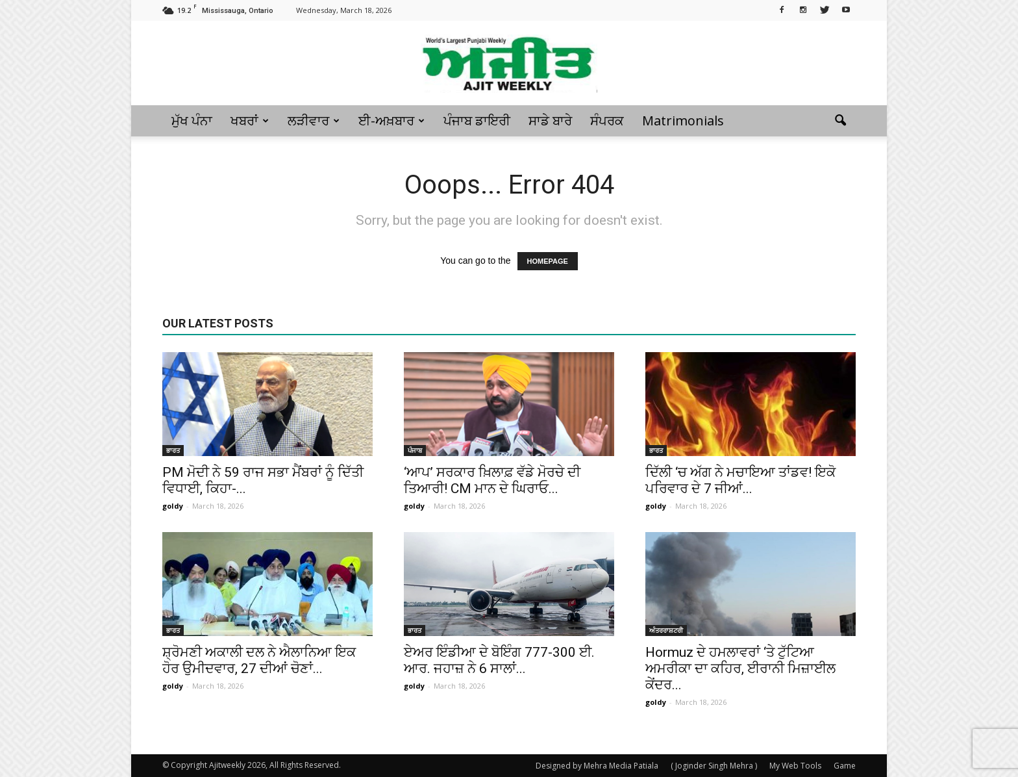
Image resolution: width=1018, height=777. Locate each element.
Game (845, 765)
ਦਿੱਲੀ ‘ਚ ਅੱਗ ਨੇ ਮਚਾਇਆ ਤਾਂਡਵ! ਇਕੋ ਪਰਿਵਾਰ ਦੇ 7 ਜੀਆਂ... (740, 480)
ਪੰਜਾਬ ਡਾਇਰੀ (476, 120)
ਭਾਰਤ (173, 450)
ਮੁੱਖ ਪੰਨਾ (191, 120)
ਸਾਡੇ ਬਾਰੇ (550, 120)
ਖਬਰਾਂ (249, 120)
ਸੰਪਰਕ (607, 120)
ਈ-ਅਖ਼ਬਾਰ (391, 120)
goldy (172, 506)
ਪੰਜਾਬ (415, 450)
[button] (840, 120)
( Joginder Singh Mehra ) (714, 765)
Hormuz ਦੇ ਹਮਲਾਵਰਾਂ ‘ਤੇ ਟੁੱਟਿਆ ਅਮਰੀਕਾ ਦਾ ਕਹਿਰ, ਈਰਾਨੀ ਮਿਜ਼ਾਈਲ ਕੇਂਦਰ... (740, 668)
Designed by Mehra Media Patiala (597, 765)
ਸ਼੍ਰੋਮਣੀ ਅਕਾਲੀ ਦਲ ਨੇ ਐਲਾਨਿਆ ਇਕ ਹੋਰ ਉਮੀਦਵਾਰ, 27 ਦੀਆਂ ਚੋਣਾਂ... (259, 660)
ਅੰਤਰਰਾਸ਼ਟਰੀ (666, 630)
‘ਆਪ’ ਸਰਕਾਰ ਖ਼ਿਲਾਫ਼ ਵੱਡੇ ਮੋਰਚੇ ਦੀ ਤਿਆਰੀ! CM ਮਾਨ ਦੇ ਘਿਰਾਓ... (492, 480)
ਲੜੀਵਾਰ (314, 120)
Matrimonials (683, 120)
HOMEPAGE (547, 261)
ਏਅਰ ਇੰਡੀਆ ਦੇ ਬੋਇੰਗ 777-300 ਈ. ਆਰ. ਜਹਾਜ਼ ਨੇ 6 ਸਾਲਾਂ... (499, 660)
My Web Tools (795, 765)
